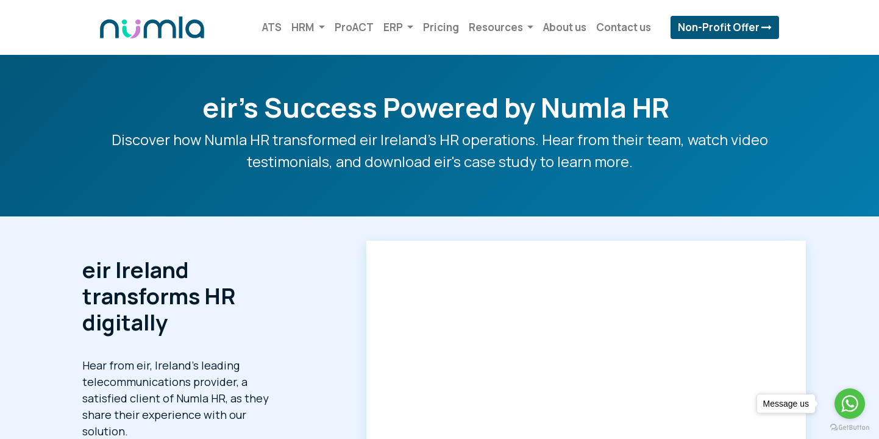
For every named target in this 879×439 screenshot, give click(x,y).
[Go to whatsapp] (850, 403)
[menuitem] (270, 27)
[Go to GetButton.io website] (849, 426)
